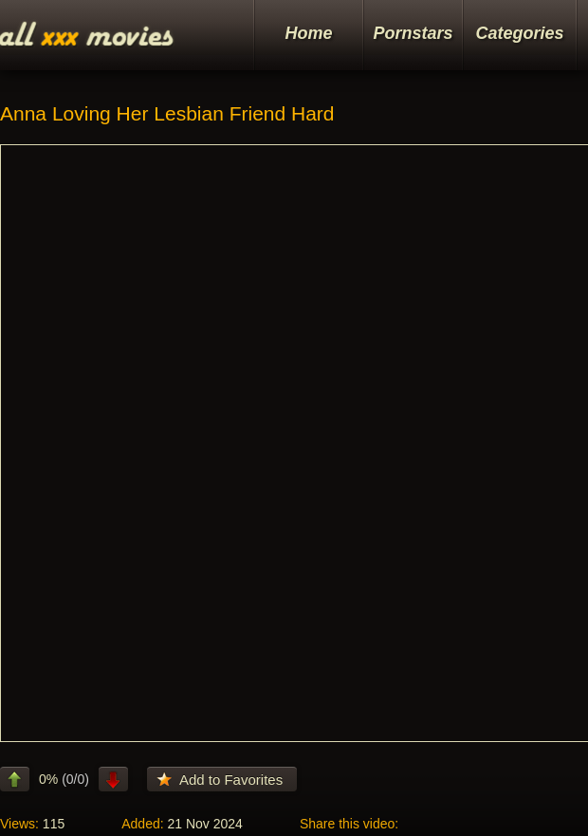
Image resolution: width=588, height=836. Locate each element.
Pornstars (412, 33)
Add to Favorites (231, 779)
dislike (113, 779)
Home (308, 33)
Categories (519, 33)
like (14, 779)
